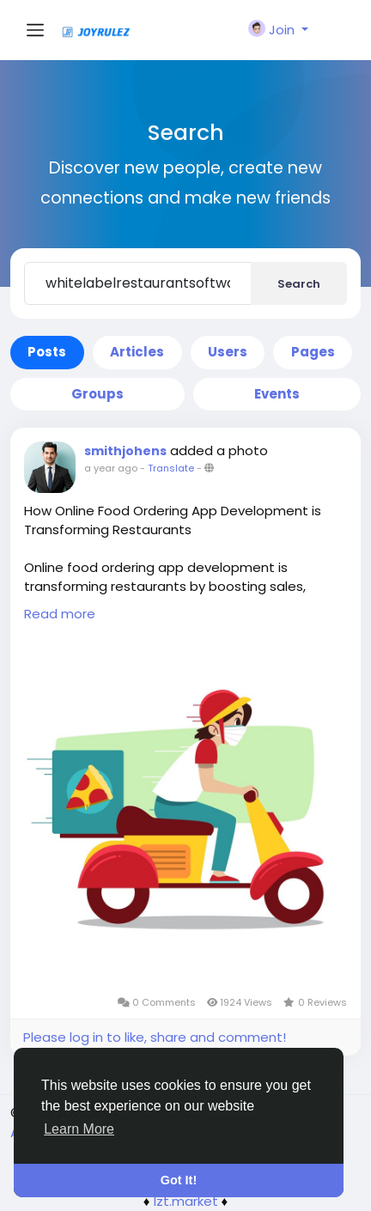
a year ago (110, 468)
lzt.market (186, 1201)
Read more (59, 614)
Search (298, 284)
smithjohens (125, 450)
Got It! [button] (179, 1180)
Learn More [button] (79, 1129)
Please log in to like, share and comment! (154, 1037)
